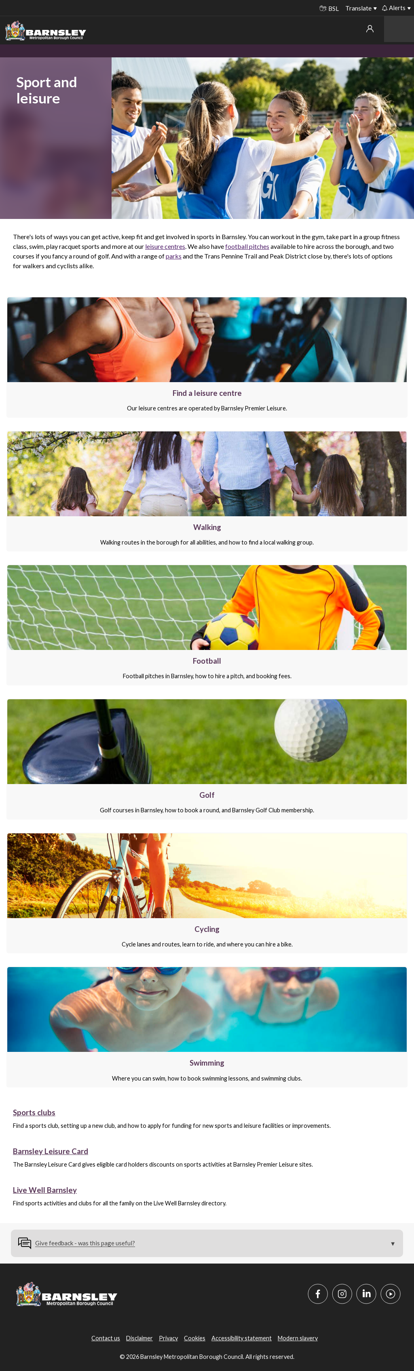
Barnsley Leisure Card (50, 1151)
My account (370, 28)
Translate (358, 8)
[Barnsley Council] (45, 31)
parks (174, 256)
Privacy (168, 1338)
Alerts (394, 7)
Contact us (105, 1338)
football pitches (247, 246)
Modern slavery (298, 1338)
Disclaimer (139, 1338)
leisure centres (165, 246)
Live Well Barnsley (45, 1190)
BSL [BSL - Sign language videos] (329, 8)
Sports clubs (34, 1112)
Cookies (194, 1338)
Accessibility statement (241, 1338)
